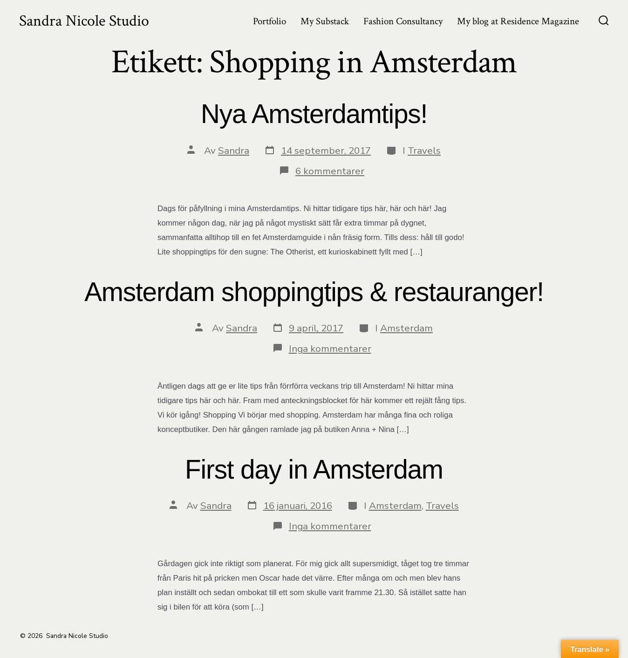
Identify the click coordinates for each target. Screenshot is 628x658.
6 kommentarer (329, 171)
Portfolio (269, 21)
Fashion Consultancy (403, 21)
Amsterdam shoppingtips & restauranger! (314, 292)
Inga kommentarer (330, 348)
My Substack (324, 21)
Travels (424, 150)
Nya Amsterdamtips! (314, 114)
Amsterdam (406, 328)
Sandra (233, 150)
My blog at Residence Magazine (518, 21)
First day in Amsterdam (314, 469)
